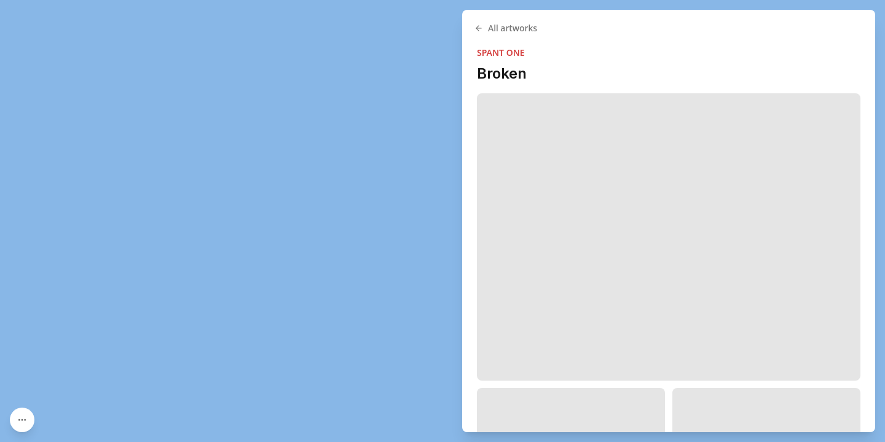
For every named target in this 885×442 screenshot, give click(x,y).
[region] (442, 221)
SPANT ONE (501, 52)
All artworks (505, 28)
